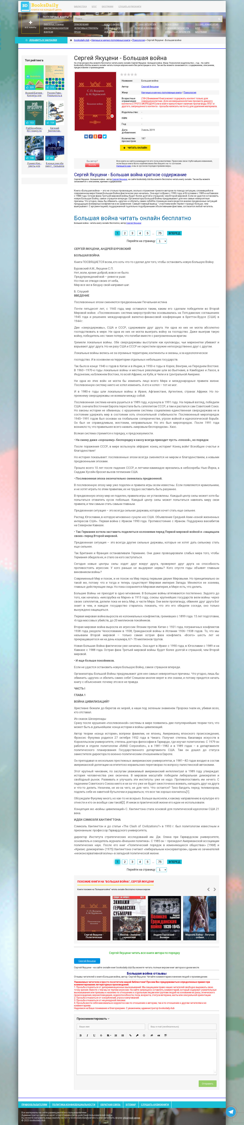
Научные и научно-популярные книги (161, 92)
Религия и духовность (147, 28)
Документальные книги (117, 32)
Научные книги (112, 28)
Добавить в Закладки (41, 40)
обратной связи (131, 1117)
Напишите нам (123, 166)
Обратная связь (110, 1104)
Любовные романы (54, 24)
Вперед (174, 233)
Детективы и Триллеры (86, 28)
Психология (190, 92)
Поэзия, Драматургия (206, 24)
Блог (94, 6)
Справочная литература (177, 32)
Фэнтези (48, 32)
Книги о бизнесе (113, 24)
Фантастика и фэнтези (56, 28)
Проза (77, 32)
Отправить (207, 1083)
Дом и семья (171, 24)
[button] (80, 1035)
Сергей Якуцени (150, 86)
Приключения (81, 24)
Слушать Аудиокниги (129, 6)
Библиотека (80, 6)
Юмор (138, 32)
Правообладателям (34, 1104)
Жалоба (92, 165)
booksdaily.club (42, 6)
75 (159, 233)
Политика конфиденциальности (73, 1104)
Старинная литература (177, 28)
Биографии (107, 6)
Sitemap (131, 1104)
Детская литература (145, 24)
